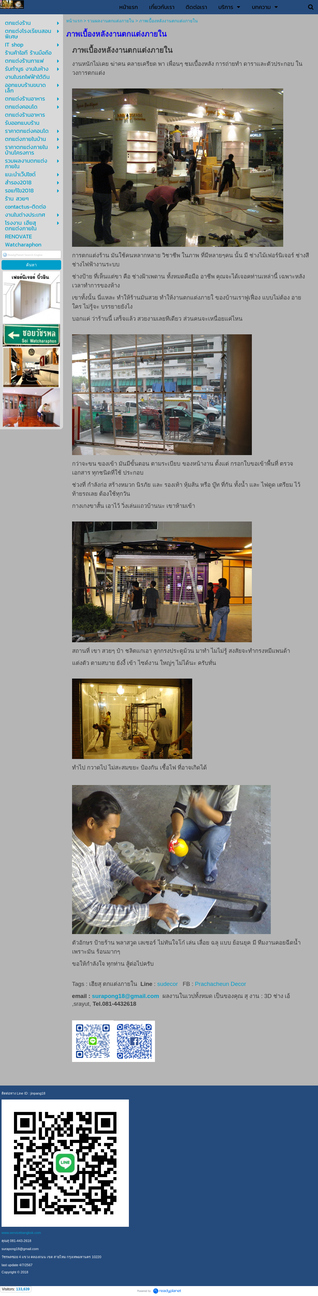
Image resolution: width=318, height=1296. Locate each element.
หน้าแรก (74, 20)
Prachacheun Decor (221, 984)
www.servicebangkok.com (21, 1233)
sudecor (167, 984)
